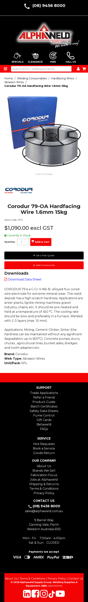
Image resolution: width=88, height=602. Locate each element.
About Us (44, 466)
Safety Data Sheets (44, 411)
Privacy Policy (44, 493)
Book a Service (44, 448)
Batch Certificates (44, 406)
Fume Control (44, 415)
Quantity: (9, 242)
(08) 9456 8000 (48, 5)
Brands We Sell (43, 470)
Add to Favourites (45, 265)
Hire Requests (44, 444)
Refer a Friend (44, 397)
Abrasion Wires (14, 82)
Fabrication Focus (44, 475)
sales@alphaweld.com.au (44, 511)
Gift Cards (44, 420)
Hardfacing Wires (62, 78)
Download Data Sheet (25, 279)
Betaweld (44, 424)
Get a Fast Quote (45, 255)
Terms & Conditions (43, 488)
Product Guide (43, 402)
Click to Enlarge (43, 174)
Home (8, 78)
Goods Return (44, 453)
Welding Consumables (32, 78)
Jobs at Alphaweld (44, 479)
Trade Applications (44, 393)
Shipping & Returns (44, 484)
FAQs (44, 429)
